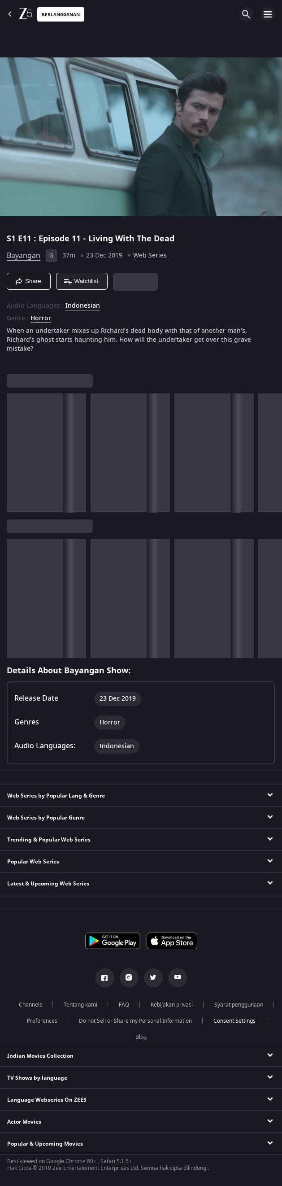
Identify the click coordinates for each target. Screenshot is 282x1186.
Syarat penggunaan (238, 1005)
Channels (30, 1005)
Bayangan (23, 255)
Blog (141, 1037)
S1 (12, 238)
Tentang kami (80, 1005)
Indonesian (82, 305)
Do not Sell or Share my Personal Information (135, 1021)
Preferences (42, 1021)
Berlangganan (61, 14)
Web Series (150, 255)
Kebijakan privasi (172, 1005)
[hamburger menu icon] (267, 14)
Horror (40, 318)
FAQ (124, 1005)
